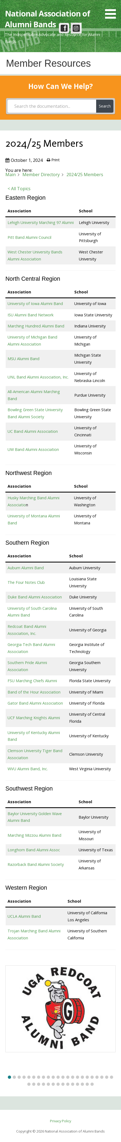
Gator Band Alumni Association (35, 703)
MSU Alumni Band (23, 358)
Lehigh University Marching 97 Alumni (41, 222)
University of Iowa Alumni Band (35, 303)
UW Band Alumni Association (33, 449)
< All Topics (19, 189)
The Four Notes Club (26, 582)
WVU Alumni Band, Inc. (28, 768)
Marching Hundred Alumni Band (36, 326)
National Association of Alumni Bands (47, 18)
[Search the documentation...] (52, 106)
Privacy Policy (60, 1120)
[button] (112, 10)
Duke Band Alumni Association (35, 597)
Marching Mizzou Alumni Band (34, 835)
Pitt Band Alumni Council (29, 237)
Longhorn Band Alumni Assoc (34, 849)
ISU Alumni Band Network (30, 314)
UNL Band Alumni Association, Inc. (38, 377)
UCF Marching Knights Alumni (34, 717)
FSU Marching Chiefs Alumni (32, 680)
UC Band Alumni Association (33, 431)
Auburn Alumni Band (26, 567)
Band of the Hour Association (34, 692)
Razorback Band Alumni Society (36, 864)
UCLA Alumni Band (24, 916)
